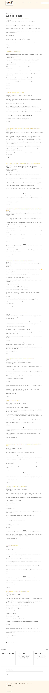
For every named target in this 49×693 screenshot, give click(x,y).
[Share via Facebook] (6, 642)
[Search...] (45, 3)
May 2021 (21, 653)
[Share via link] (13, 642)
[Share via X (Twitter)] (8, 642)
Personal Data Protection (9, 689)
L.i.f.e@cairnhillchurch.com (10, 686)
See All (47, 649)
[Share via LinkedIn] (11, 642)
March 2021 (39, 653)
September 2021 (8, 653)
